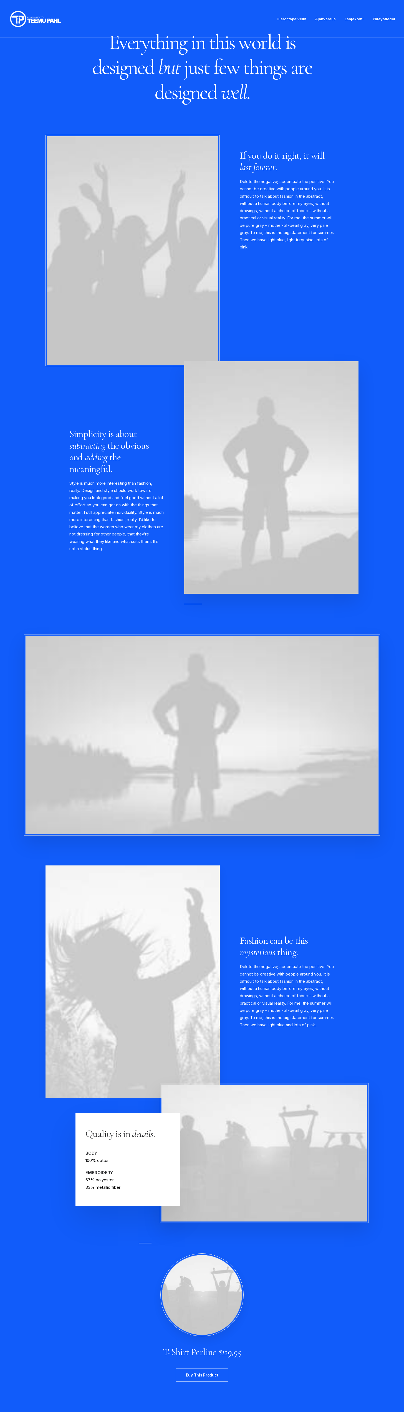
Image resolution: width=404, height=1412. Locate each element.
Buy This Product (202, 1375)
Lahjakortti (354, 19)
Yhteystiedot (383, 19)
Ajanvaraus (325, 19)
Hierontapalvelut (291, 19)
